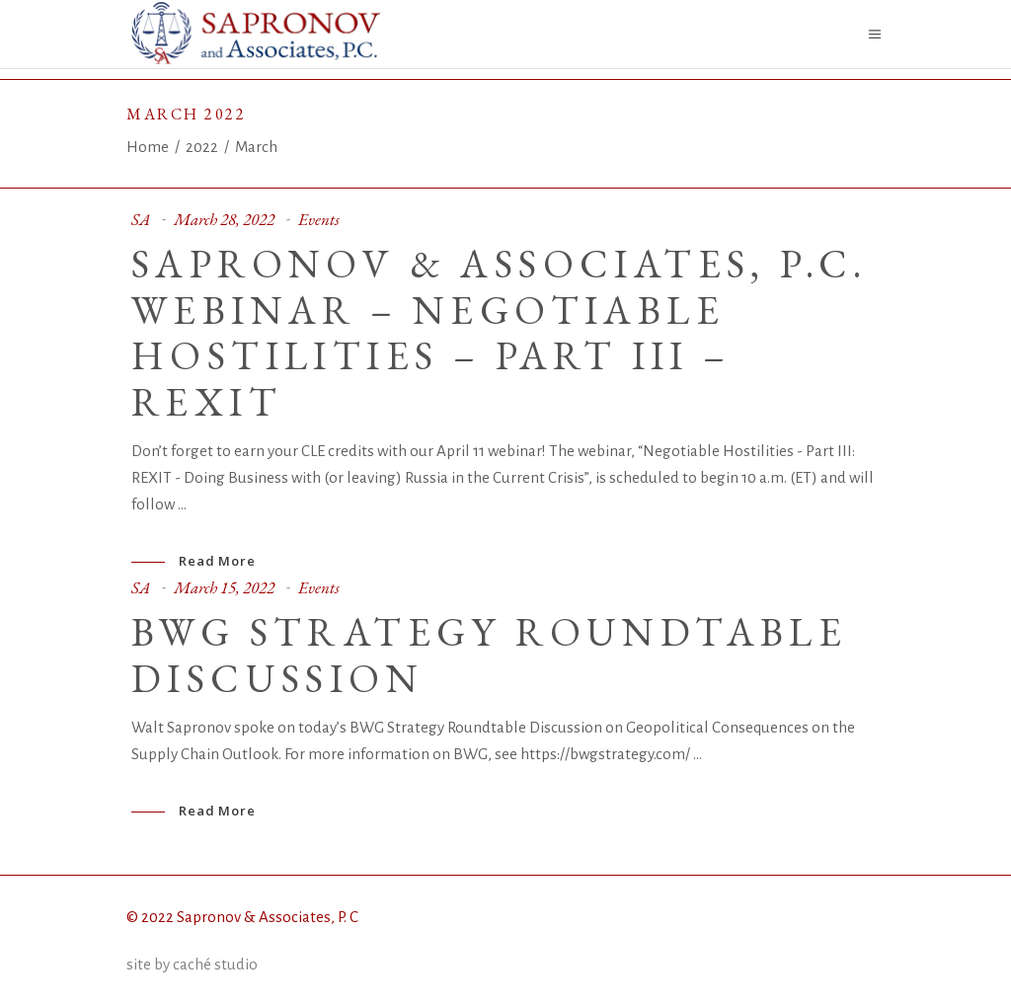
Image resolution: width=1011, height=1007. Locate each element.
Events (319, 219)
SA (140, 219)
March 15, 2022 (224, 587)
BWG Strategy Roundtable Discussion (489, 655)
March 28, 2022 (224, 219)
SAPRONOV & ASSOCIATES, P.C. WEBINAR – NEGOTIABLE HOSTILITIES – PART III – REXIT (499, 332)
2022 (202, 146)
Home (147, 146)
